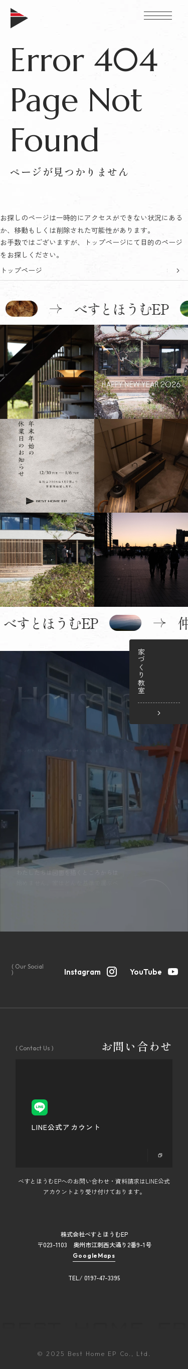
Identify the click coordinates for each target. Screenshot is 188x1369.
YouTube (153, 971)
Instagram (90, 971)
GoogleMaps (94, 1256)
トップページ (21, 270)
